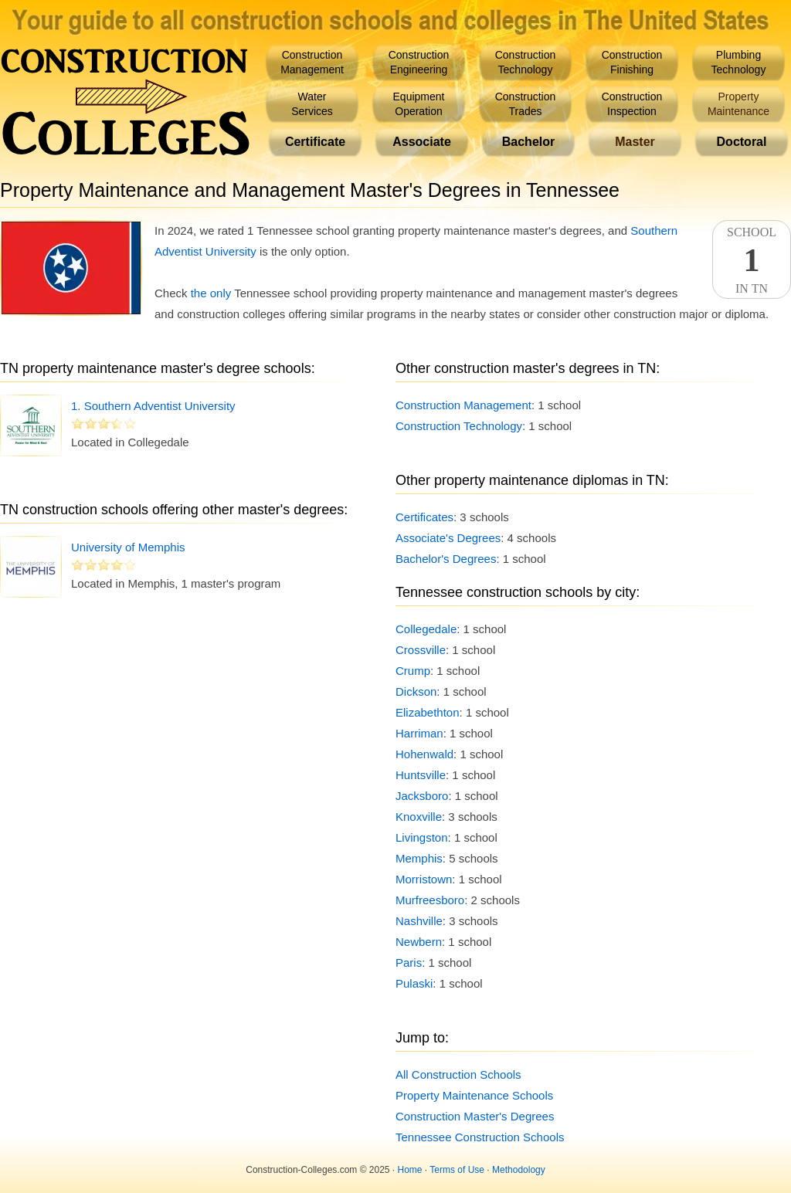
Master (635, 141)
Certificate (315, 141)
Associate (421, 141)
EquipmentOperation (419, 103)
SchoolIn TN (751, 260)
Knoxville (419, 816)
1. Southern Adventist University (153, 405)
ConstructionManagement (312, 62)
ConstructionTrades (525, 103)
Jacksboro (422, 795)
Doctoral (742, 141)
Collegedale (426, 628)
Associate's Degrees (448, 537)
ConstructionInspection (632, 103)
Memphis (419, 858)
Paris (409, 962)
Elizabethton (428, 712)
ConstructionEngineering (419, 62)
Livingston (422, 837)
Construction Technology (459, 425)
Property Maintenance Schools (474, 1095)
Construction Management (463, 405)
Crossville (421, 649)
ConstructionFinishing (632, 62)
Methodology (518, 1169)
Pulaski (414, 983)
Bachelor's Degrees (446, 558)
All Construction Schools (458, 1074)
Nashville (419, 920)
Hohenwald (424, 754)
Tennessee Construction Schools (480, 1137)
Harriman (419, 733)
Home (410, 1169)
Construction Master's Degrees (475, 1116)
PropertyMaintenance (738, 103)
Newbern (419, 941)
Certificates (424, 517)
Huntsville (421, 774)
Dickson (416, 691)
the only (211, 293)
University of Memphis (128, 547)
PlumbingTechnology (738, 62)
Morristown (424, 879)
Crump (413, 670)
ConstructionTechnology (525, 62)
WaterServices (312, 103)
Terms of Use (456, 1169)
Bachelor (528, 141)
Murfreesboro (430, 900)
